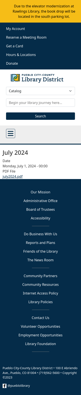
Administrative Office (40, 200)
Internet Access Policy (40, 293)
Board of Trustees (40, 209)
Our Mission (40, 192)
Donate (12, 63)
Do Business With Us (40, 234)
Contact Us (40, 317)
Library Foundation (40, 343)
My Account (15, 28)
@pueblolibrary (19, 385)
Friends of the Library (40, 251)
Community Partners (40, 275)
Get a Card (14, 46)
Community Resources (40, 284)
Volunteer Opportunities (40, 326)
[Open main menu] (10, 133)
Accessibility (40, 218)
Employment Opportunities (41, 335)
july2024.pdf (12, 176)
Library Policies (40, 302)
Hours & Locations (21, 54)
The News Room (40, 260)
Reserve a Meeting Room (26, 37)
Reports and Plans (40, 242)
